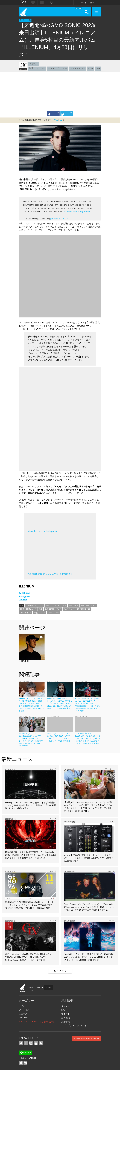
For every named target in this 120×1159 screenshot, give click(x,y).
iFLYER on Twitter (21, 1043)
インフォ (65, 1006)
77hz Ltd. (48, 987)
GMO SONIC (49, 609)
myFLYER (23, 1018)
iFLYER (22, 988)
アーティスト (25, 1010)
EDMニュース (31, 609)
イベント (41, 68)
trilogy (36, 613)
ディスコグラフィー (57, 68)
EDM (90, 68)
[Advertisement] (60, 91)
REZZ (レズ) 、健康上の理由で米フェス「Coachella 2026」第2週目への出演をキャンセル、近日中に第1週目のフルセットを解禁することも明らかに (30, 855)
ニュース (27, 20)
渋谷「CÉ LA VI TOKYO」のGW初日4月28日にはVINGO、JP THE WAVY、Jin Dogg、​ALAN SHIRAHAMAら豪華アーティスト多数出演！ (28, 957)
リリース (33, 64)
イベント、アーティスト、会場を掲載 (36, 1021)
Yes (56, 120)
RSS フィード (41, 1043)
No (61, 120)
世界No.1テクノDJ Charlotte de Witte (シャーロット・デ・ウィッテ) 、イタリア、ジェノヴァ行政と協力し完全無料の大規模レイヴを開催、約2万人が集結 (30, 905)
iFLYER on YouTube (36, 1043)
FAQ (63, 1010)
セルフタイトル (25, 613)
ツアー (42, 613)
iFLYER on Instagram (31, 1043)
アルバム (49, 605)
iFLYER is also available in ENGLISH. (87, 1039)
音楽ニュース (73, 605)
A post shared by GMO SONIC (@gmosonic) (50, 573)
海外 (82, 605)
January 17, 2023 (59, 218)
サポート (65, 1014)
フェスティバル (77, 68)
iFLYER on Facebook (26, 1043)
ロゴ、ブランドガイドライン (75, 1025)
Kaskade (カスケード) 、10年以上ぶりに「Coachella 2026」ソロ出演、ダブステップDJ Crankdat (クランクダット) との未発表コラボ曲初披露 (88, 957)
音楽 (64, 605)
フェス (58, 609)
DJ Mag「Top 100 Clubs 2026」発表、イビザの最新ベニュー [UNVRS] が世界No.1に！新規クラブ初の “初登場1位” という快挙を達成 (30, 805)
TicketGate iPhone (25, 1063)
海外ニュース (91, 605)
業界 (31, 68)
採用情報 (65, 1021)
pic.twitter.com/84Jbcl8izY (76, 211)
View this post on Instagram (42, 531)
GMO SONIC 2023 (83, 609)
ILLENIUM (29, 605)
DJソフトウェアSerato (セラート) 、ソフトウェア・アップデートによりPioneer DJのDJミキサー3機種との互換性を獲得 (89, 858)
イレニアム (39, 605)
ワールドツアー (53, 613)
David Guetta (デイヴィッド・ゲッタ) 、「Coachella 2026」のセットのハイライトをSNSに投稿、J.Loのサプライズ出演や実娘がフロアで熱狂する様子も (89, 907)
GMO (40, 609)
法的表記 (65, 1018)
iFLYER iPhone (21, 1063)
